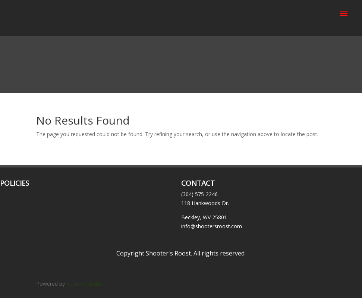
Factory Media (84, 283)
